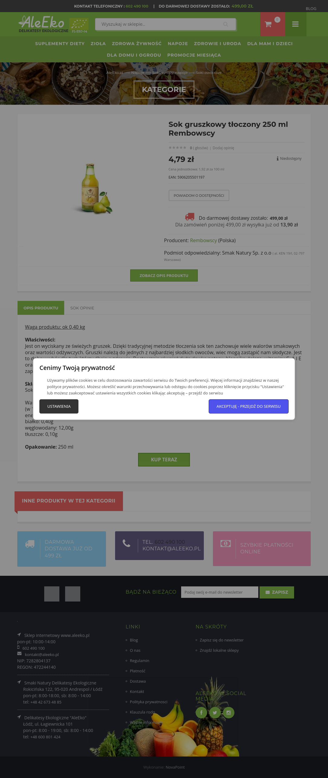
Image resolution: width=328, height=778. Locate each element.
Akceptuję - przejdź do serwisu (249, 406)
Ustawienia (59, 406)
